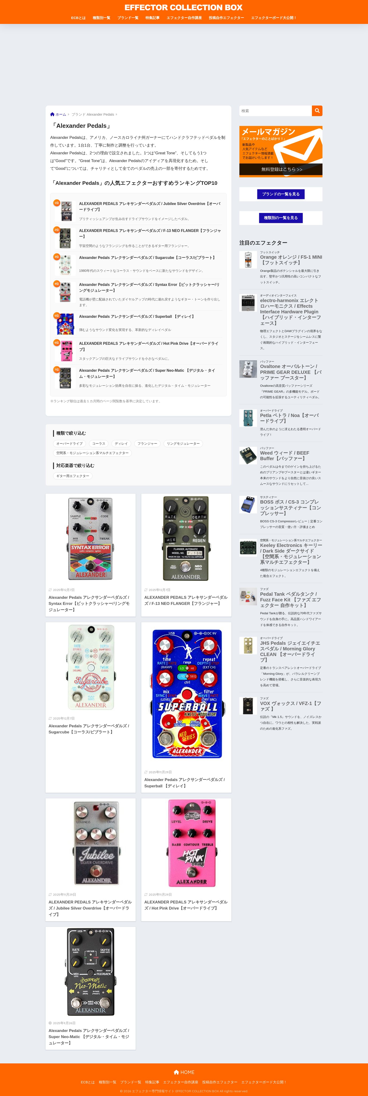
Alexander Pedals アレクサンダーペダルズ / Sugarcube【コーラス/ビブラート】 (147, 258)
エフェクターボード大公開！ (274, 18)
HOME (184, 1072)
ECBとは (78, 18)
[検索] (317, 111)
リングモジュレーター (183, 443)
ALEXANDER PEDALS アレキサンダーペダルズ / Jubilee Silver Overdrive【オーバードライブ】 (149, 207)
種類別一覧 (101, 18)
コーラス (98, 443)
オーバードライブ (69, 443)
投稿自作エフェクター (226, 18)
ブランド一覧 (127, 18)
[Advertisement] (184, 65)
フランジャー (147, 443)
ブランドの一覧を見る (281, 194)
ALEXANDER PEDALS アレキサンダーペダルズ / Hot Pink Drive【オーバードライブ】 (148, 346)
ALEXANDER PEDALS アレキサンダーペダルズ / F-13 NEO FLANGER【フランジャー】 (150, 234)
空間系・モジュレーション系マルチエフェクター (92, 453)
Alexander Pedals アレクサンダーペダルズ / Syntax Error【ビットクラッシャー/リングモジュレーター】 (149, 287)
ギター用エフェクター (72, 476)
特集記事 (153, 18)
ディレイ (121, 443)
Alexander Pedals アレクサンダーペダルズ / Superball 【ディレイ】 (137, 317)
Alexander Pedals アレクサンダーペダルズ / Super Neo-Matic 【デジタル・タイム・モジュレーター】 (147, 373)
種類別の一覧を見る (281, 218)
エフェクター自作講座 (184, 18)
